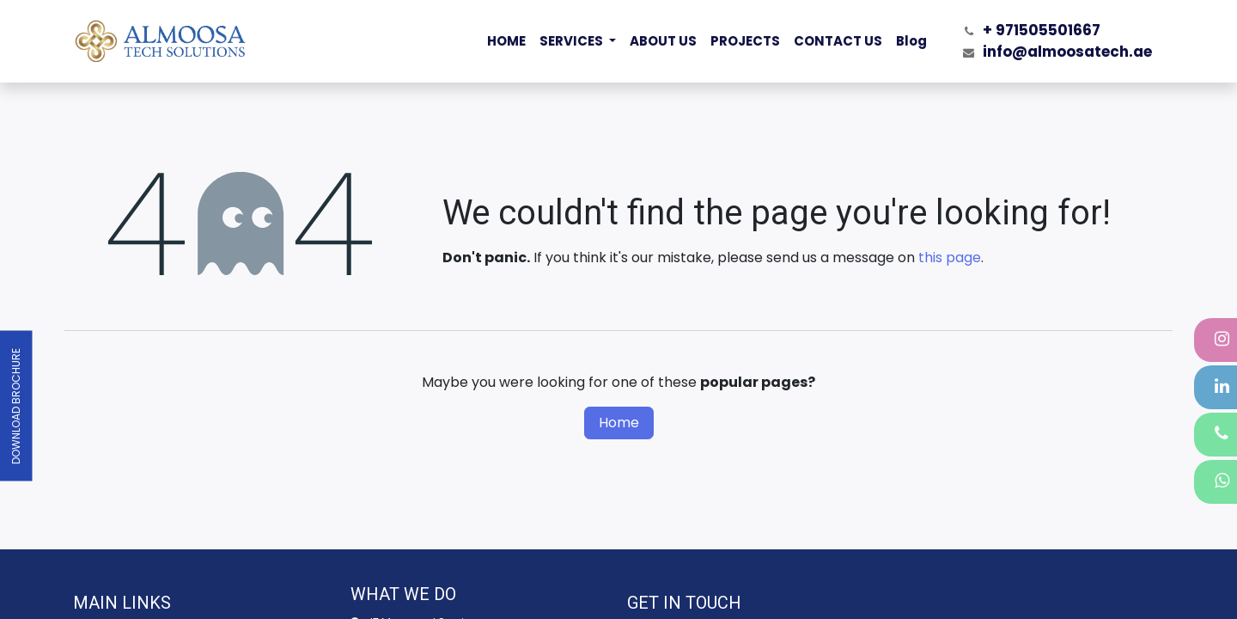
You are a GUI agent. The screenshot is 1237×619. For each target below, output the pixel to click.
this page (949, 257)
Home (619, 422)
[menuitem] (506, 41)
